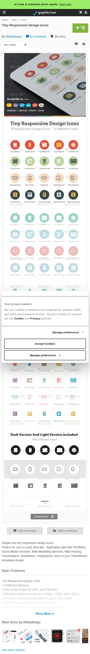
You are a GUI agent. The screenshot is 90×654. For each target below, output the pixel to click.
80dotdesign (14, 36)
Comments (36, 36)
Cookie (19, 318)
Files (14, 20)
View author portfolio (13, 650)
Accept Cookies (45, 343)
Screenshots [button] (41, 516)
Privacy (35, 318)
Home (5, 20)
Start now (65, 4)
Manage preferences (65, 332)
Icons (24, 20)
